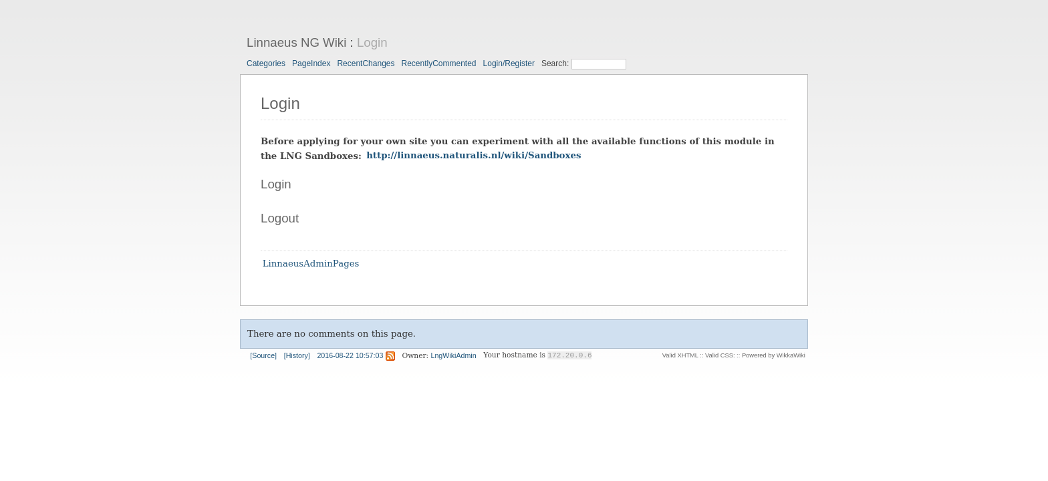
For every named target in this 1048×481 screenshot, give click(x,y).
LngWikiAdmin (454, 355)
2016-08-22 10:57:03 (350, 355)
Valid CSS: (720, 355)
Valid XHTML (680, 355)
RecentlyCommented (438, 63)
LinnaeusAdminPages (311, 264)
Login (372, 42)
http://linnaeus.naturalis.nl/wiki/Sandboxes (473, 155)
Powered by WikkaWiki (773, 355)
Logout (280, 218)
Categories (266, 63)
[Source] (263, 355)
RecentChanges (365, 63)
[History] (297, 355)
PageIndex (311, 63)
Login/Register (509, 63)
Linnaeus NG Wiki (296, 42)
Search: (556, 63)
